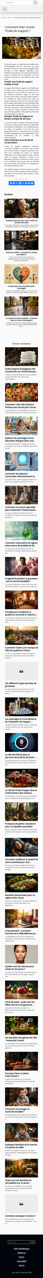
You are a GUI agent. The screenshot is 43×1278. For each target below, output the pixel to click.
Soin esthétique (21, 1248)
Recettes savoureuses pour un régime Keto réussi (20, 896)
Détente (21, 1252)
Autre (9, 18)
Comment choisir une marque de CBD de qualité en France (21, 649)
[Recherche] (19, 2)
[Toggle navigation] (4, 9)
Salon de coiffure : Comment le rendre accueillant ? (21, 253)
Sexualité (21, 1261)
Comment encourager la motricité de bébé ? (17, 1110)
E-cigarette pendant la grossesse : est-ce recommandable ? (21, 580)
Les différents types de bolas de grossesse (20, 684)
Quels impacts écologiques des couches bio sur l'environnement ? (21, 371)
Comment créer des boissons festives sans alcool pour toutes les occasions (21, 407)
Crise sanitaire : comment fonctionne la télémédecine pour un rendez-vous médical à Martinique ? (21, 934)
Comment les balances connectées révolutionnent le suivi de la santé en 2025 (19, 476)
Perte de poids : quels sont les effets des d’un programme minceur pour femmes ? (20, 1004)
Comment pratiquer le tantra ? (20, 1215)
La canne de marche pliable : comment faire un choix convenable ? (21, 319)
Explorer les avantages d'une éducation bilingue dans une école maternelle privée (19, 441)
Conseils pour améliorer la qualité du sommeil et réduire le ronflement (21, 614)
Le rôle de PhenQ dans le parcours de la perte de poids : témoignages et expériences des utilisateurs (21, 758)
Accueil (3, 18)
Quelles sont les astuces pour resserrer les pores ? (19, 967)
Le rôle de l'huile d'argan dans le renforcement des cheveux (21, 791)
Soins (21, 1257)
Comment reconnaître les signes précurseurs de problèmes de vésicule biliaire (21, 545)
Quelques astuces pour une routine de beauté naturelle (21, 221)
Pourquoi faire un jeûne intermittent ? (17, 1074)
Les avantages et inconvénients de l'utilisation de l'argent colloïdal (20, 721)
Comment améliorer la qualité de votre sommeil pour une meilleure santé (21, 862)
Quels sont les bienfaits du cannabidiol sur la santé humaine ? (18, 1183)
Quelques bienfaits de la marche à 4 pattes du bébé (21, 1146)
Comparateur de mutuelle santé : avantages (21, 287)
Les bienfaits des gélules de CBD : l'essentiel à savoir (21, 1039)
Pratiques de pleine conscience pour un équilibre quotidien (20, 825)
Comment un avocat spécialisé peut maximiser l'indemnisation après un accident (21, 510)
